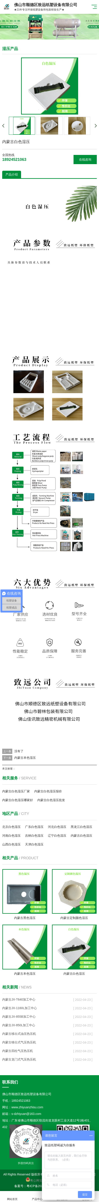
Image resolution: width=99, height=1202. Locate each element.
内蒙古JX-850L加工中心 (18, 1025)
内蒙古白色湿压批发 (51, 800)
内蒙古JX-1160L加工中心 (19, 1008)
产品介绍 (11, 174)
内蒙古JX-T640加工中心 (18, 999)
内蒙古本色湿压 (25, 757)
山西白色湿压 (11, 844)
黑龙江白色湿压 (81, 827)
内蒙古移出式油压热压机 (19, 1033)
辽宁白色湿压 (57, 835)
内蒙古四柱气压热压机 (17, 1051)
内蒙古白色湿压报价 (48, 791)
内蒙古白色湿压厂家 (16, 791)
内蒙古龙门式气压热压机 (19, 1059)
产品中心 (37, 1197)
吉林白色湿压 (34, 835)
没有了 (18, 751)
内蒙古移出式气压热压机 (19, 1042)
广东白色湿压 (34, 827)
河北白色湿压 (57, 827)
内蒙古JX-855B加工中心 (19, 1016)
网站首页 (12, 1197)
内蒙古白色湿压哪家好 (17, 800)
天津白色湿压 (34, 844)
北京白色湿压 (11, 827)
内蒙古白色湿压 (81, 835)
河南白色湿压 (11, 835)
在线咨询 (85, 159)
